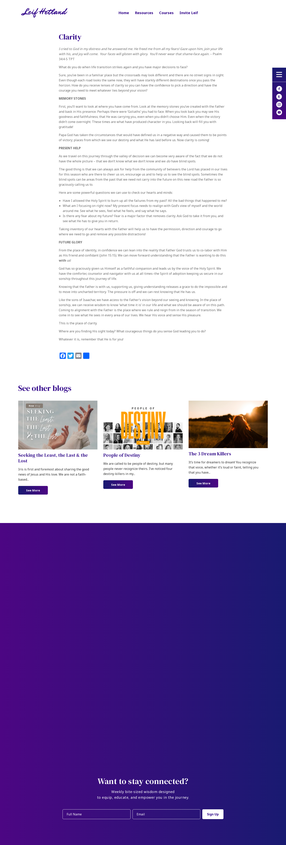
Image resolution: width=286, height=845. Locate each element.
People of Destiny (121, 455)
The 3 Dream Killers (210, 453)
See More (37, 490)
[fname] (96, 814)
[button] (279, 75)
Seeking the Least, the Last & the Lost (53, 458)
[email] (166, 814)
